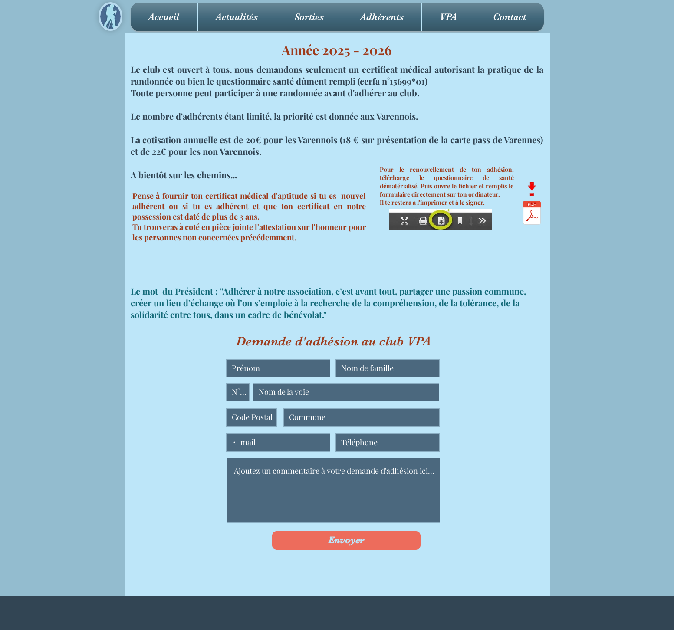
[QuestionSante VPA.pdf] (532, 214)
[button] (309, 17)
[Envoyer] (346, 540)
